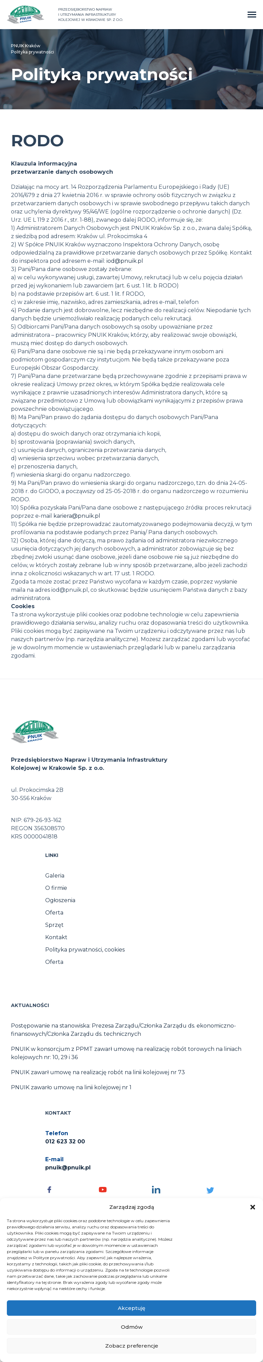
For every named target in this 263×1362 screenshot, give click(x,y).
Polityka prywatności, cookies (85, 949)
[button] (252, 1207)
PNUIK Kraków (25, 45)
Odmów (131, 1327)
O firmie (56, 888)
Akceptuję (131, 1308)
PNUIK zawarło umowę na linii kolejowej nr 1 (71, 1087)
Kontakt (56, 937)
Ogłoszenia (60, 900)
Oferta (54, 912)
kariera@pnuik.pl (76, 516)
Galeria (54, 875)
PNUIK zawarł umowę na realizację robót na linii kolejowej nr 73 (98, 1072)
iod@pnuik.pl (125, 261)
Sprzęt (54, 925)
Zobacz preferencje (131, 1345)
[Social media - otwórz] (68, 1190)
